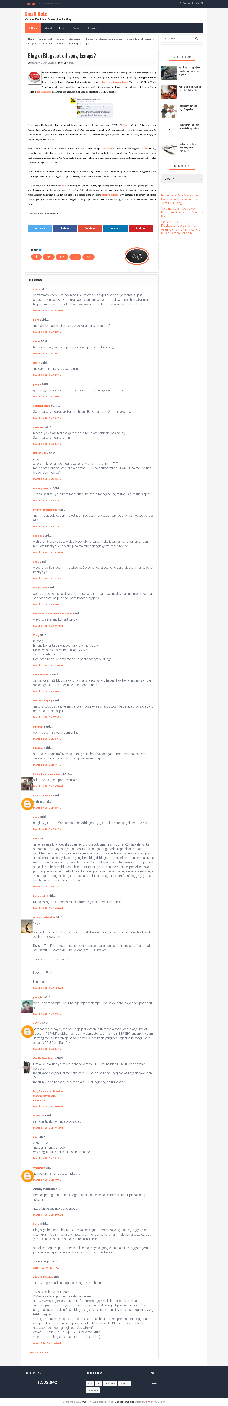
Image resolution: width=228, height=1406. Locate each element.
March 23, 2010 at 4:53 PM (47, 807)
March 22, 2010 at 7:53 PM (47, 717)
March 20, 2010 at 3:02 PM (47, 418)
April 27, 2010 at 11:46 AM (47, 1343)
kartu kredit (39, 896)
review (145, 148)
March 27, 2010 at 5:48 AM (47, 1180)
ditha (36, 561)
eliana (36, 341)
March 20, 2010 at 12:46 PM (48, 310)
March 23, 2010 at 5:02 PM (47, 829)
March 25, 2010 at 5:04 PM (47, 1049)
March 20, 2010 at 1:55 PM (47, 353)
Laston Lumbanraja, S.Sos (47, 774)
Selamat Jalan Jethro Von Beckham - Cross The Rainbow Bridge (182, 212)
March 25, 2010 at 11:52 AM (48, 988)
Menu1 (48, 28)
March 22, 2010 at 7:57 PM (47, 738)
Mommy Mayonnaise (45, 1096)
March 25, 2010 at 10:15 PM (48, 1127)
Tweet (40, 228)
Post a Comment (39, 1352)
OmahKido (39, 1167)
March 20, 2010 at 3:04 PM (47, 444)
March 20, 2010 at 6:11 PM (47, 526)
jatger (36, 363)
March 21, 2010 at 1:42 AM (47, 578)
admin (34, 249)
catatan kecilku (41, 405)
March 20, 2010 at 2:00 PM (47, 396)
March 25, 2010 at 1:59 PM (47, 1014)
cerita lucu (110, 1383)
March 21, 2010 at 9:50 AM (47, 604)
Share (65, 228)
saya (64, 185)
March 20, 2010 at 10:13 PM (48, 552)
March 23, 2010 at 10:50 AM (48, 786)
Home (33, 28)
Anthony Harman (42, 488)
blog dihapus (108, 148)
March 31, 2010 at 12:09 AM (48, 1214)
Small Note (36, 13)
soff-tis (37, 1023)
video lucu (93, 1390)
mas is (36, 289)
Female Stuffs (41, 1100)
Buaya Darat (40, 587)
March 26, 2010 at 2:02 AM (47, 1158)
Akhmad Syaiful (42, 674)
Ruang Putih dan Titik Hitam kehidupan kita (189, 126)
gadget (37, 384)
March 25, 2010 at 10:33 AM (48, 908)
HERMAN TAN (40, 453)
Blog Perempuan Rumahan (48, 1091)
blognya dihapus (110, 194)
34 (62, 63)
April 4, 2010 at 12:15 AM (46, 1267)
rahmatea (38, 1115)
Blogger (126, 125)
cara (98, 1383)
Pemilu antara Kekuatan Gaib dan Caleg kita (190, 88)
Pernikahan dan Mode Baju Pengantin (188, 107)
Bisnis (77, 28)
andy (36, 838)
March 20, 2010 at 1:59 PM (47, 375)
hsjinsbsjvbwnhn (42, 795)
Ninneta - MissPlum (44, 917)
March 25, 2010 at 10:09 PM (48, 1106)
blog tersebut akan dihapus (114, 82)
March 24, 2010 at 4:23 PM (47, 886)
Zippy (36, 635)
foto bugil (124, 1383)
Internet (93, 28)
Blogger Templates (124, 1401)
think (36, 1137)
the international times (46, 509)
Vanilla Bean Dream (44, 1058)
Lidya (36, 320)
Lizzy (36, 1224)
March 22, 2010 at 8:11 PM (47, 765)
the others (39, 427)
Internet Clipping (42, 700)
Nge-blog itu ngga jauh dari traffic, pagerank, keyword (189, 70)
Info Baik (38, 726)
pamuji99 (38, 997)
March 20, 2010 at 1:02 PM (47, 332)
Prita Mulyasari (44, 91)
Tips (62, 28)
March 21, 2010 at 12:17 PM (48, 626)
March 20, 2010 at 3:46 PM (47, 479)
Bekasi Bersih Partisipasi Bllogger (52, 613)
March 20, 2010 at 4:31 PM (47, 500)
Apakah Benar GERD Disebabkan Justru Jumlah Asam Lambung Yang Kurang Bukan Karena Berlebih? (180, 227)
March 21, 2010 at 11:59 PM (48, 665)
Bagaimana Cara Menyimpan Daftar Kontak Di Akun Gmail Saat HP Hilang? (180, 199)
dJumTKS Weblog (43, 1277)
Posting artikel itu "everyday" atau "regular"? (187, 147)
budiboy (37, 535)
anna (36, 817)
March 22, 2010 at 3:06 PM (47, 691)
